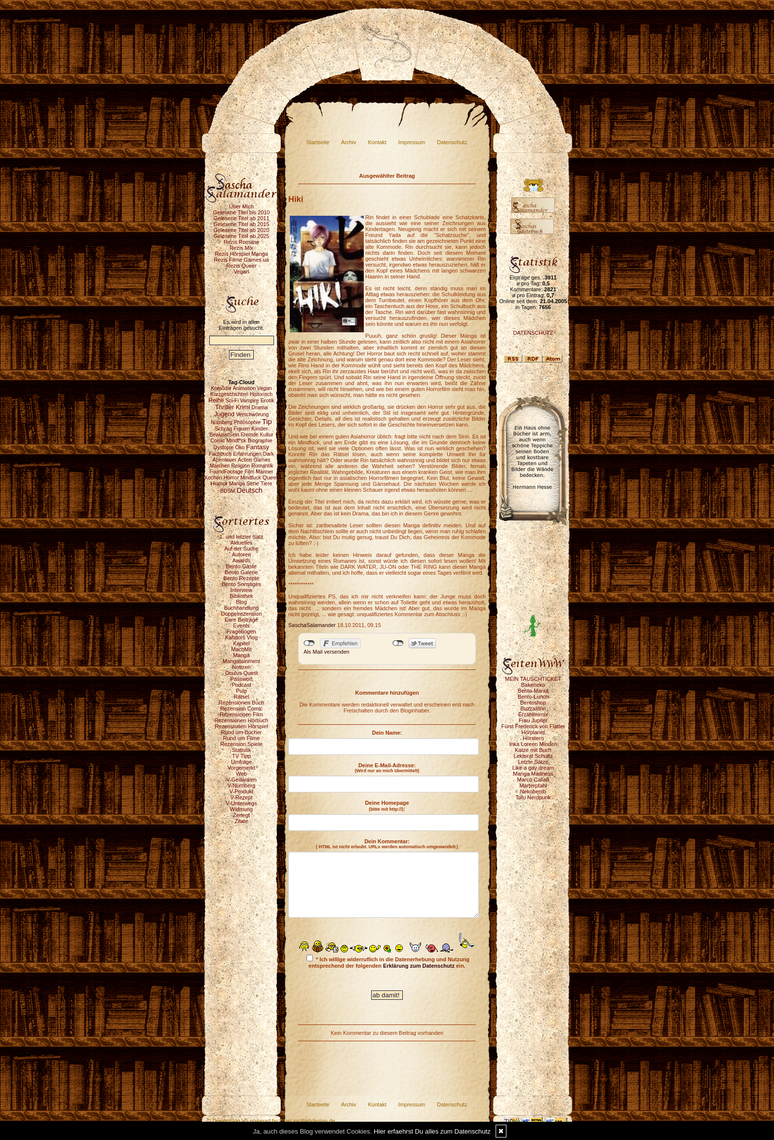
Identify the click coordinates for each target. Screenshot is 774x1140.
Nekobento (533, 791)
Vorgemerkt (241, 768)
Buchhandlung (241, 608)
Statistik (241, 750)
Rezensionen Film (241, 714)
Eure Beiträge (241, 620)
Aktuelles (242, 543)
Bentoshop (533, 703)
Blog (241, 602)
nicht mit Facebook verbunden (309, 643)
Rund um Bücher (241, 732)
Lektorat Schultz (533, 756)
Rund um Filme (241, 738)
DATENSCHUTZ (533, 333)
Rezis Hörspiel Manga (241, 254)
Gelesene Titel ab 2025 (241, 236)
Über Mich (241, 206)
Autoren (241, 554)
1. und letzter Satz (242, 537)
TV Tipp (241, 756)
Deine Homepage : (387, 806)
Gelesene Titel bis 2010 (241, 212)
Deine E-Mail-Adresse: (387, 767)
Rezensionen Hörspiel (241, 726)
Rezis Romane (241, 242)
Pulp (241, 691)
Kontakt (377, 142)
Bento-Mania (533, 691)
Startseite (318, 142)
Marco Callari (533, 780)
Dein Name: (387, 733)
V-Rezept (241, 797)
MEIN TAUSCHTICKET (533, 679)
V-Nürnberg (241, 785)
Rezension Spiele (241, 744)
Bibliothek (241, 596)
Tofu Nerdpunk (533, 797)
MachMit (241, 649)
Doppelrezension (241, 614)
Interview (241, 590)
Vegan (241, 272)
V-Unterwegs (241, 803)
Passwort (241, 679)
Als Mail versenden (326, 652)
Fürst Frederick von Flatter (533, 726)
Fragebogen (241, 631)
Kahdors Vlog (241, 637)
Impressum (411, 142)
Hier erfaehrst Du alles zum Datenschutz (432, 1131)
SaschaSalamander (312, 625)
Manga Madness (533, 774)
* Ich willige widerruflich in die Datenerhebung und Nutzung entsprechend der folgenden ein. (388, 962)
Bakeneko (533, 685)
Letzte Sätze (533, 762)
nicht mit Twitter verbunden (398, 643)
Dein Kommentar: (387, 843)
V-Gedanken (241, 780)
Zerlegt (241, 815)
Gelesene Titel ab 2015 (241, 224)
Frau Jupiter (533, 720)
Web (241, 774)
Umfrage (241, 762)
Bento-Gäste (241, 566)
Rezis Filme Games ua (241, 260)
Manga (241, 655)
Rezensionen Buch (241, 703)
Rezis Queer (241, 266)
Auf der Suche (241, 548)
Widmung (241, 809)
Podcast (241, 685)
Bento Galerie (241, 572)
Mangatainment (241, 661)
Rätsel (241, 697)
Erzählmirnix (533, 714)
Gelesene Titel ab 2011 (241, 218)
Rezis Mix (241, 248)
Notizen (241, 667)
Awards (241, 560)
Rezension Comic (241, 708)
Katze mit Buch (533, 750)
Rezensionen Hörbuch (242, 720)
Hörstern (533, 738)
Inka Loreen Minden (533, 744)
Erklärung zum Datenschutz (419, 966)
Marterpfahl (533, 785)
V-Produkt (241, 791)
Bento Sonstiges (241, 584)
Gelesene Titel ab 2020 (241, 230)
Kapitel (241, 643)
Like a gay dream (533, 768)
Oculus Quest (241, 673)
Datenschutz (452, 142)
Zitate (241, 821)
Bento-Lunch (533, 697)
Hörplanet (533, 732)
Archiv (348, 142)
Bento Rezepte (242, 578)
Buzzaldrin (532, 708)
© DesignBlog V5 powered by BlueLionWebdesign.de (271, 1121)
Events (241, 626)
